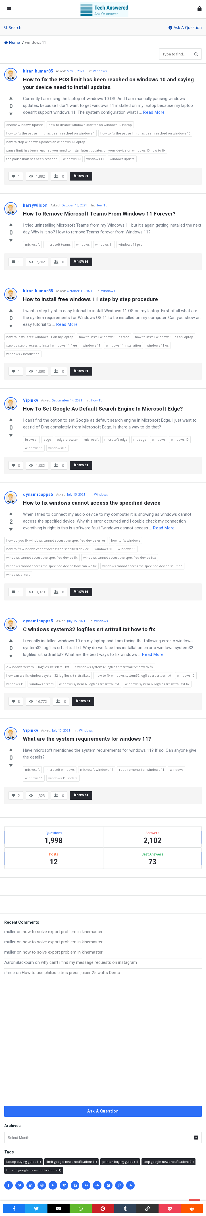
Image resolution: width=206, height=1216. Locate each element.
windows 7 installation (22, 354)
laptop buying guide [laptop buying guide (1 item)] (23, 1161)
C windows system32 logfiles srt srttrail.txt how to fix (89, 629)
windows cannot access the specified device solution (142, 566)
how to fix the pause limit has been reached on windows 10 (145, 133)
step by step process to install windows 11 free (41, 345)
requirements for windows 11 (141, 769)
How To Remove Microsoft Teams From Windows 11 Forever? (99, 213)
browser (31, 439)
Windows (100, 71)
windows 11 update (63, 778)
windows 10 (72, 159)
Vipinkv (30, 400)
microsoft (32, 244)
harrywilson (35, 205)
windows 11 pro (130, 244)
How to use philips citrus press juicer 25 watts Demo (71, 972)
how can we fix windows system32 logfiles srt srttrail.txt (48, 675)
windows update (122, 159)
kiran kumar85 (38, 71)
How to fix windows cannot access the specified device (92, 503)
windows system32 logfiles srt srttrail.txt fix (157, 684)
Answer (81, 175)
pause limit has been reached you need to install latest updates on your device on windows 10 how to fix (85, 150)
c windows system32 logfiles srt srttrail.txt (37, 667)
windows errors (18, 574)
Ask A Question (185, 27)
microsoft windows (59, 769)
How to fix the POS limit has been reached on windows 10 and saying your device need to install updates (109, 83)
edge (47, 439)
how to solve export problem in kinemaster (63, 931)
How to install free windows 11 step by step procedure (90, 299)
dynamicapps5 (38, 494)
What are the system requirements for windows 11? (87, 739)
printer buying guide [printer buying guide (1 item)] (120, 1161)
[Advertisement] (103, 1040)
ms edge (139, 439)
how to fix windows (125, 540)
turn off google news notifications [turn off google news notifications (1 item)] (33, 1170)
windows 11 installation (123, 345)
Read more (154, 112)
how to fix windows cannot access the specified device (47, 549)
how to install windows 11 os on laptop (164, 337)
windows (83, 244)
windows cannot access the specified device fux (119, 557)
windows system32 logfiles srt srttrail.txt (89, 684)
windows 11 (95, 159)
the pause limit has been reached (31, 159)
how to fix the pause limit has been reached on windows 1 (50, 133)
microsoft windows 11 (96, 769)
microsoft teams (57, 244)
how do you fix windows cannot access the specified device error (55, 540)
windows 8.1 (57, 448)
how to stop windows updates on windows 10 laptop (45, 142)
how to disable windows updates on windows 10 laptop (90, 125)
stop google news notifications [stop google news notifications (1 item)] (168, 1161)
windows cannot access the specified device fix (42, 557)
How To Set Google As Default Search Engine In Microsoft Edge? (103, 408)
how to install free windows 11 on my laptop (39, 337)
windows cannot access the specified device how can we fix (51, 566)
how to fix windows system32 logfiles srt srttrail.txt (133, 675)
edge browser (67, 439)
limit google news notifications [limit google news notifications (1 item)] (71, 1161)
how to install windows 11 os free (104, 337)
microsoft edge (116, 439)
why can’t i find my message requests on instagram (89, 962)
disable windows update (24, 125)
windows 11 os (157, 345)
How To (101, 205)
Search (12, 27)
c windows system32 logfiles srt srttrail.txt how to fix (114, 667)
